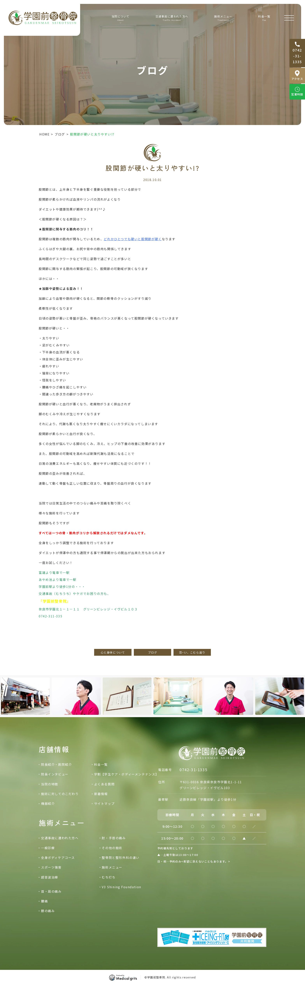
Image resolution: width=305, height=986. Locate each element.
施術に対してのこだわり (60, 793)
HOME (44, 134)
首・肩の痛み (51, 891)
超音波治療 (49, 877)
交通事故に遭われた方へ (173, 18)
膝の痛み (48, 910)
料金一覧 (263, 18)
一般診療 (48, 847)
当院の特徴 (49, 784)
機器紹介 (48, 803)
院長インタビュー (54, 774)
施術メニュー (112, 867)
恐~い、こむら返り (192, 652)
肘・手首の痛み (114, 838)
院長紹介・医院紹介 (56, 764)
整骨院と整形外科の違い (120, 857)
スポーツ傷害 (51, 867)
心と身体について (113, 652)
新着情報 (101, 793)
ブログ (60, 134)
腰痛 (44, 901)
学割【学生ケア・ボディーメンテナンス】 (126, 774)
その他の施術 (112, 847)
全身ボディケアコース (58, 857)
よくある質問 (104, 784)
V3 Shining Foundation (121, 887)
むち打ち (108, 877)
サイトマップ (104, 803)
